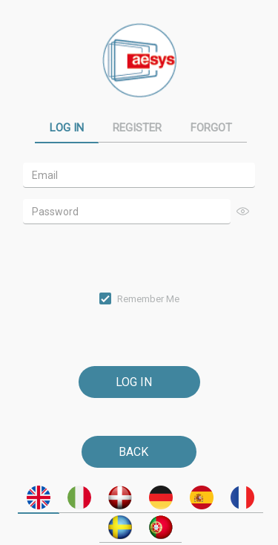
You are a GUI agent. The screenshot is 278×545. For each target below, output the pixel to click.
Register (137, 127)
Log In (67, 127)
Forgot (211, 127)
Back (133, 452)
